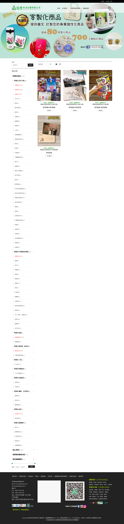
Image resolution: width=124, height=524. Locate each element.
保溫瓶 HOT (18, 85)
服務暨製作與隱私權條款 (61, 476)
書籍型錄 (17, 404)
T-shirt (17, 364)
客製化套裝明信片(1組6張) (100, 104)
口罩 (16, 130)
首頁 (58, 8)
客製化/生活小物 (19, 80)
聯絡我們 (86, 8)
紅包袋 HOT (18, 413)
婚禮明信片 (51, 102)
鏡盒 (16, 103)
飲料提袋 (17, 184)
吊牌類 (16, 233)
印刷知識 (30, 476)
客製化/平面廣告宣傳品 (21, 251)
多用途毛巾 (18, 215)
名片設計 (17, 328)
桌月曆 (104, 482)
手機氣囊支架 (18, 157)
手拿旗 (16, 292)
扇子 (16, 265)
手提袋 (16, 386)
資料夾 (16, 319)
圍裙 (16, 206)
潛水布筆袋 (18, 202)
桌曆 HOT (17, 94)
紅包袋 (101, 494)
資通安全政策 (72, 476)
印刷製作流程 (22, 476)
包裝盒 (16, 382)
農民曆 (16, 395)
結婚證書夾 (18, 445)
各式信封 (17, 418)
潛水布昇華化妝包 (19, 193)
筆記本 (16, 400)
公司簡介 (65, 8)
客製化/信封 (18, 409)
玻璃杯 (16, 116)
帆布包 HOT (18, 350)
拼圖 (16, 224)
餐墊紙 (16, 278)
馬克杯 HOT (18, 89)
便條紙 (16, 269)
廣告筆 (16, 310)
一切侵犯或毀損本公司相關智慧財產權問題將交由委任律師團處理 (62, 520)
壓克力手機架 (18, 170)
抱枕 (16, 211)
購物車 (102, 1)
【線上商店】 (16, 450)
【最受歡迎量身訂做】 (19, 454)
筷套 (16, 287)
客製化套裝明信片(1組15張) (74, 104)
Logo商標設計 (19, 373)
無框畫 (16, 242)
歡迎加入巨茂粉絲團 (71, 506)
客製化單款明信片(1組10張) (49, 104)
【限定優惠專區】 (17, 459)
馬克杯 (95, 482)
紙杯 (16, 143)
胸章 (16, 112)
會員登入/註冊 (109, 1)
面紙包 (106, 492)
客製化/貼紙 (18, 333)
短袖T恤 (110, 484)
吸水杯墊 (17, 107)
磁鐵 (16, 260)
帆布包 (101, 484)
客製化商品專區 (75, 8)
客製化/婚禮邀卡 (19, 423)
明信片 (45, 102)
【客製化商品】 (17, 76)
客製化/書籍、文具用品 (21, 391)
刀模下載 (50, 476)
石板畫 (16, 152)
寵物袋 (16, 166)
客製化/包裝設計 (19, 378)
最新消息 (14, 476)
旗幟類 (16, 296)
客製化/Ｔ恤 (18, 360)
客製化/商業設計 (19, 369)
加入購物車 (49, 155)
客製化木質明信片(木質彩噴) (49, 149)
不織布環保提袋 (19, 355)
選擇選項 (49, 110)
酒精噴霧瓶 (18, 134)
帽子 (16, 161)
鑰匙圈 (16, 121)
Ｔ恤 (98, 496)
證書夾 (16, 247)
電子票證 (17, 175)
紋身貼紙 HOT (18, 337)
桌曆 (100, 489)
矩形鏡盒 (96, 484)
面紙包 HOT (18, 256)
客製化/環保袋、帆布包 (21, 346)
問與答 (37, 476)
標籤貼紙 (17, 341)
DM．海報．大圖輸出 (20, 314)
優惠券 (16, 323)
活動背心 (17, 301)
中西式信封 (18, 436)
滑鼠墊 (16, 229)
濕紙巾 (16, 283)
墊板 (16, 274)
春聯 (16, 148)
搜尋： (14, 62)
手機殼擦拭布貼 (19, 220)
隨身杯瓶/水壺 (18, 139)
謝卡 (16, 427)
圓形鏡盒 (91, 484)
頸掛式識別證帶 (19, 305)
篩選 (31, 466)
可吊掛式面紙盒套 (19, 188)
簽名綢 (16, 440)
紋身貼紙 (91, 489)
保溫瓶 (90, 482)
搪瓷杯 (16, 125)
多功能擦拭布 (18, 238)
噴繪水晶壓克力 (19, 197)
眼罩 (16, 179)
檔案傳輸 (43, 476)
